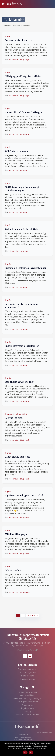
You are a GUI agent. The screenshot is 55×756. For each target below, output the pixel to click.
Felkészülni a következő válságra (23, 112)
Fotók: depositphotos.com (23, 737)
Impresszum (23, 735)
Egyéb (8, 36)
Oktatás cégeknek (27, 672)
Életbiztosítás (27, 676)
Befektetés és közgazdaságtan (27, 698)
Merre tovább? (13, 570)
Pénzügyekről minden (27, 692)
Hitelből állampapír (16, 534)
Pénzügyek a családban (27, 701)
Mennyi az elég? (14, 417)
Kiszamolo (13, 60)
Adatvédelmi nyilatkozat (45, 732)
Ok (25, 752)
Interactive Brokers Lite (18, 40)
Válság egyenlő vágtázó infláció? (23, 76)
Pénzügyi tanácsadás (27, 669)
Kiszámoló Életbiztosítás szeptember (25, 267)
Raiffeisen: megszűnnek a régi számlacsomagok (22, 189)
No (31, 752)
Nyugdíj (27, 711)
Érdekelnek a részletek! (27, 650)
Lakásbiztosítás (27, 679)
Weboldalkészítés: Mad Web (23, 739)
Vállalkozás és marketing (27, 714)
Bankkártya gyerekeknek (19, 381)
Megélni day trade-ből (17, 456)
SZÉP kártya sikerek (16, 151)
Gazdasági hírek (27, 695)
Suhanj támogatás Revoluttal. (21, 229)
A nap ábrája (27, 705)
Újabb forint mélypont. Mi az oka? (24, 495)
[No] (52, 748)
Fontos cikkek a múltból (16, 414)
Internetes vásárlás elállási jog (22, 345)
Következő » (33, 615)
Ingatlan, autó (27, 708)
